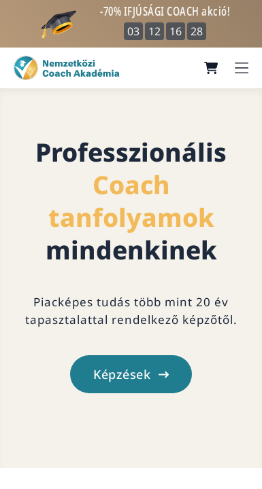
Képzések (131, 374)
